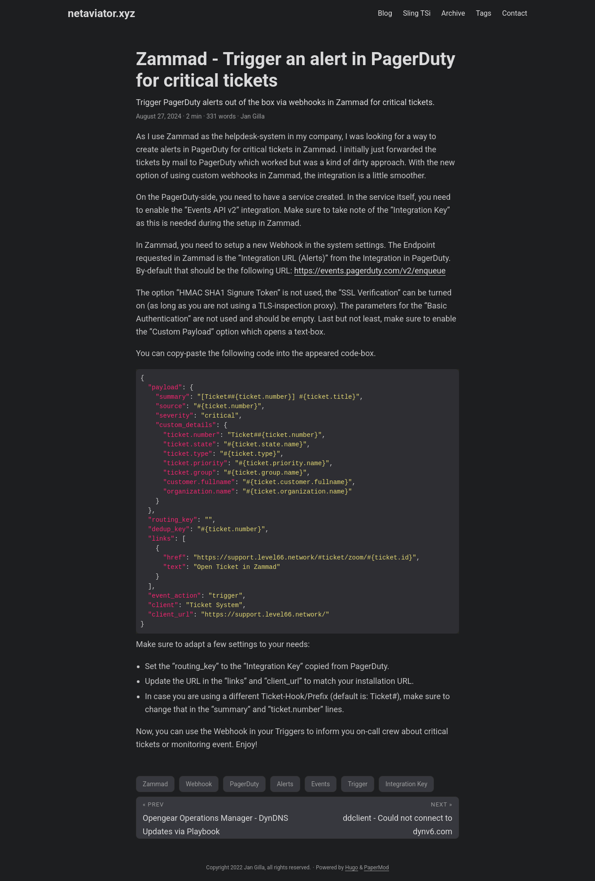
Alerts (285, 784)
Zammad (155, 784)
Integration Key (406, 784)
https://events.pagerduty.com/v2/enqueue (370, 270)
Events (320, 784)
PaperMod (376, 867)
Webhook (199, 784)
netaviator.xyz (101, 13)
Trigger (358, 784)
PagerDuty (244, 784)
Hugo (351, 867)
